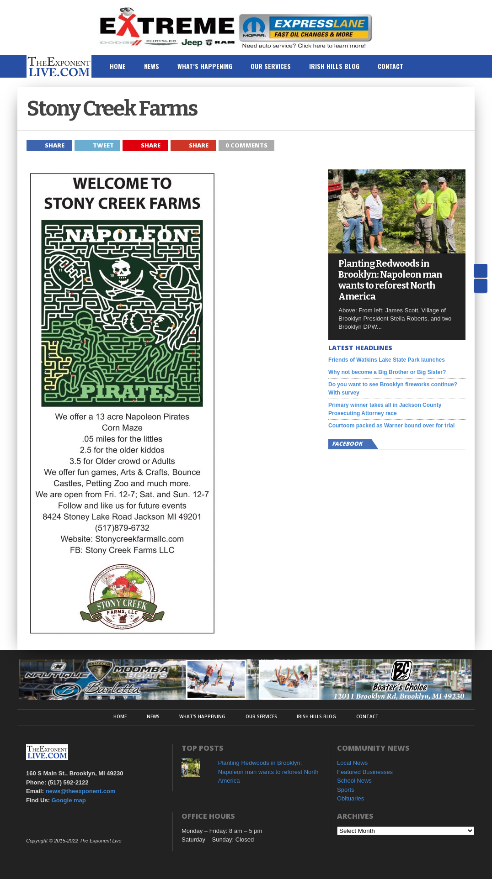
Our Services (271, 66)
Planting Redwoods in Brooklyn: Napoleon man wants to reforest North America (390, 280)
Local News (352, 762)
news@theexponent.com (81, 791)
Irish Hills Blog (334, 66)
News (151, 66)
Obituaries (350, 798)
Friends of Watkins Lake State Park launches (386, 360)
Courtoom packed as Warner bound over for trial (391, 425)
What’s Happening (204, 66)
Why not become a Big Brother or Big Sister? (387, 372)
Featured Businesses (365, 771)
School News (354, 780)
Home (118, 66)
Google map (69, 800)
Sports (345, 789)
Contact (390, 66)
